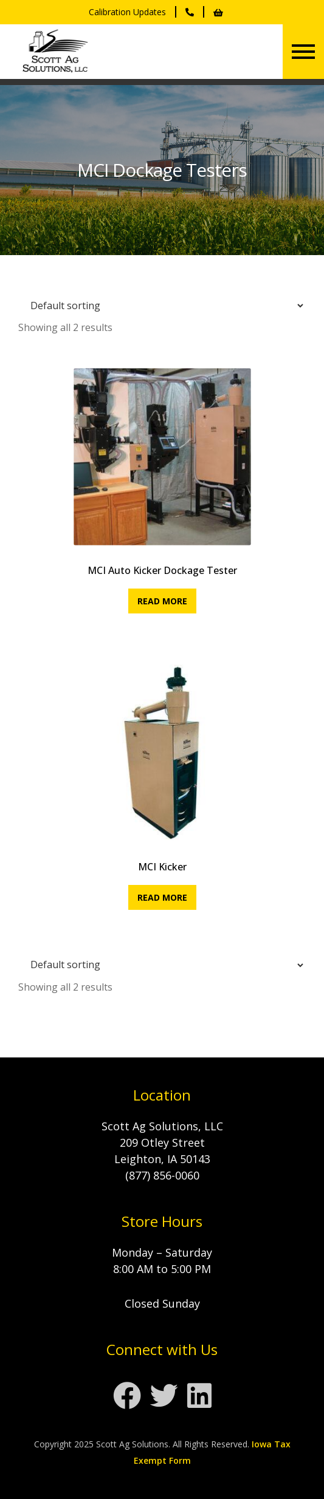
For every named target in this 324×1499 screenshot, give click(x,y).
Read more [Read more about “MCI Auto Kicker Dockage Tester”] (162, 601)
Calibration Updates (127, 12)
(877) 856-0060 (162, 1175)
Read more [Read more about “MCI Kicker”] (162, 897)
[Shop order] (162, 305)
